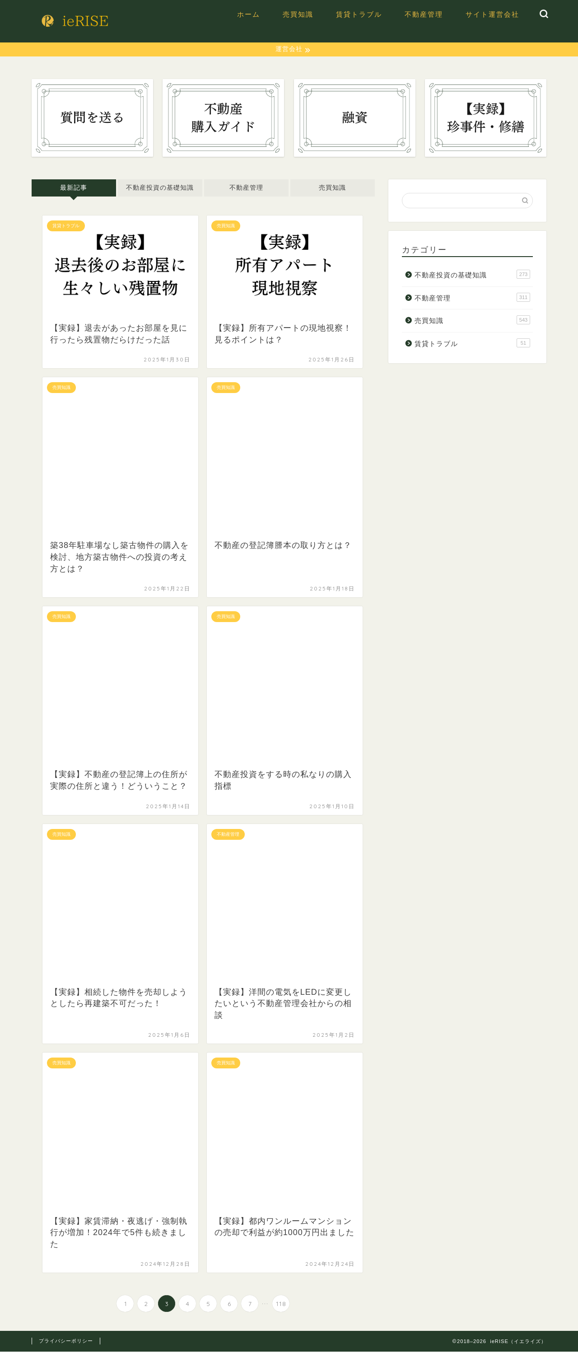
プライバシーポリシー (66, 1342)
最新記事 (73, 189)
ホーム (248, 14)
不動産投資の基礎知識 (160, 189)
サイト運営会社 (492, 14)
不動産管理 (424, 14)
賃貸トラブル (359, 14)
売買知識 (298, 14)
